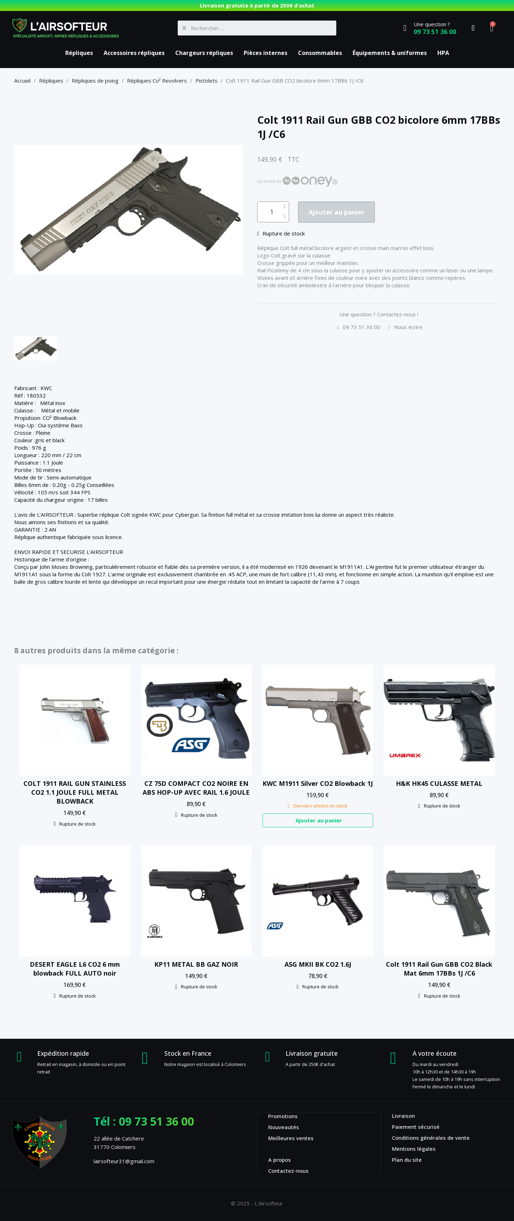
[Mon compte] (473, 28)
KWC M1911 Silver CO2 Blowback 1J (317, 783)
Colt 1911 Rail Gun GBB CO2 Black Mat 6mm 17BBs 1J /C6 (439, 968)
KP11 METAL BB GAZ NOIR (196, 964)
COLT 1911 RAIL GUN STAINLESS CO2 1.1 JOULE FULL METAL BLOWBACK (74, 792)
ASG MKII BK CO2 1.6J (317, 964)
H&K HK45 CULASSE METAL (439, 783)
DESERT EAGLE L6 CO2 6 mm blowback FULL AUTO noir (75, 968)
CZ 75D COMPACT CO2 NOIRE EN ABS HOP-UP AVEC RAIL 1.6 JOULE (196, 788)
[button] (340, 212)
